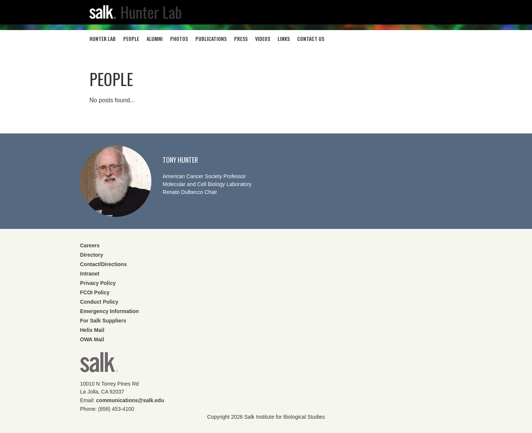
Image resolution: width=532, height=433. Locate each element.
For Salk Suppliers (103, 321)
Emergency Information (109, 311)
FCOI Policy (95, 292)
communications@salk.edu (130, 400)
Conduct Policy (99, 302)
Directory (91, 255)
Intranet (89, 274)
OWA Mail (92, 339)
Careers (90, 245)
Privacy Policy (98, 283)
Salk (99, 364)
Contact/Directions (103, 264)
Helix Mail (92, 330)
